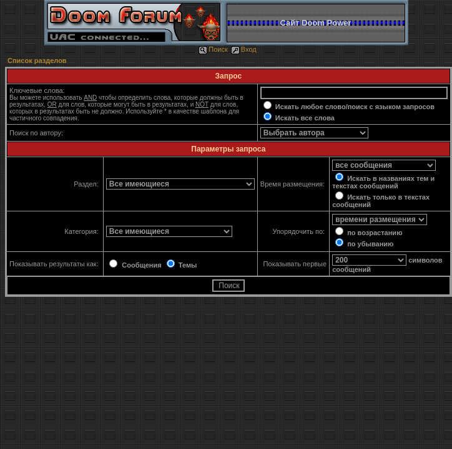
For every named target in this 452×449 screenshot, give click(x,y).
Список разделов (37, 60)
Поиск (213, 49)
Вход (244, 49)
